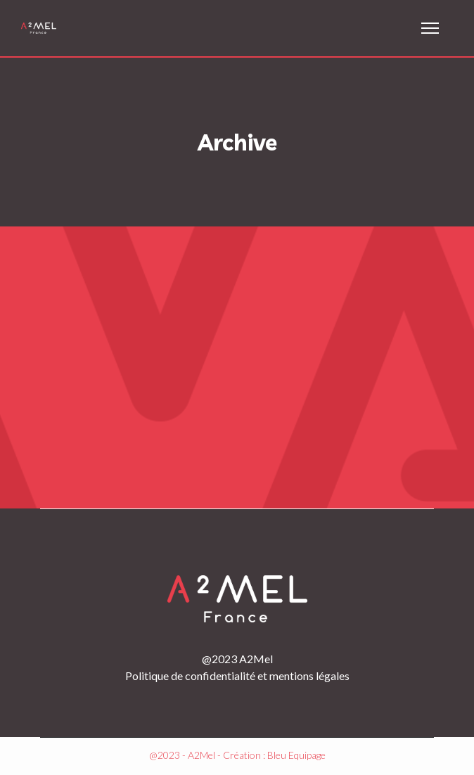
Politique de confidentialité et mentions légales (237, 675)
